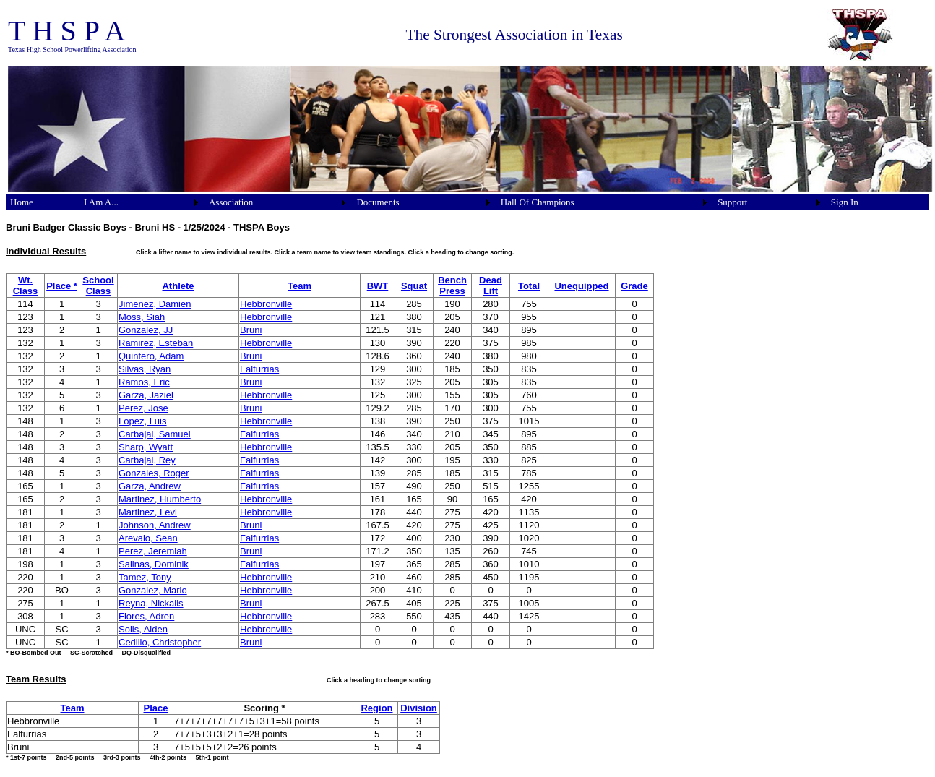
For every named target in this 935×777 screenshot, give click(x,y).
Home (21, 202)
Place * (61, 285)
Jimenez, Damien (155, 304)
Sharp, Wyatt (146, 447)
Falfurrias (259, 369)
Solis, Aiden (143, 629)
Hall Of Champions (537, 202)
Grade (634, 285)
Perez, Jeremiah (153, 551)
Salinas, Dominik (154, 564)
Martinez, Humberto (160, 499)
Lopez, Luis (143, 421)
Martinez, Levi (148, 512)
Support (732, 202)
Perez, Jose (143, 408)
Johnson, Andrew (155, 525)
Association (231, 202)
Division (418, 708)
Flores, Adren (146, 616)
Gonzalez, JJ (146, 330)
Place (156, 708)
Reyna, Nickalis (151, 603)
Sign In (844, 202)
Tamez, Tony (145, 577)
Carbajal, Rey (147, 460)
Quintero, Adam (151, 356)
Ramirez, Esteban (156, 343)
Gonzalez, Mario (153, 590)
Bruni (251, 330)
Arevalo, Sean (148, 538)
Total (529, 285)
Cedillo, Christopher (160, 642)
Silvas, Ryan (145, 369)
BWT (378, 285)
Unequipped (581, 285)
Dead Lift (490, 285)
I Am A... (101, 202)
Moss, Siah (142, 317)
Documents (377, 202)
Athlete (178, 285)
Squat (414, 285)
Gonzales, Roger (154, 473)
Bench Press (452, 285)
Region (376, 708)
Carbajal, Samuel (155, 434)
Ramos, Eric (144, 382)
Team (299, 285)
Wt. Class (25, 285)
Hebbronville (266, 304)
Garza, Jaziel (146, 395)
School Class (97, 285)
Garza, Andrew (150, 486)
